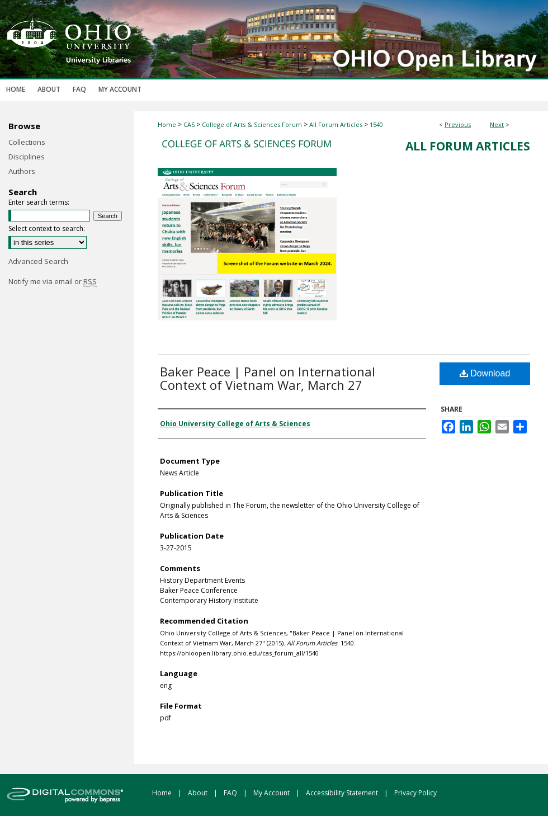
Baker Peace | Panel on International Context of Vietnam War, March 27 (267, 378)
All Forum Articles (335, 124)
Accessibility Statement (343, 793)
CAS (189, 124)
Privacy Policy (415, 793)
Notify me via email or (52, 281)
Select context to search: (46, 228)
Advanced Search (38, 261)
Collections (26, 142)
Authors (21, 171)
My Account (272, 793)
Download (485, 373)
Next (497, 124)
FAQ (231, 793)
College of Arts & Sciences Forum (252, 124)
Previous (458, 124)
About (198, 793)
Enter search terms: (38, 202)
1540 (376, 124)
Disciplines (26, 157)
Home (167, 124)
